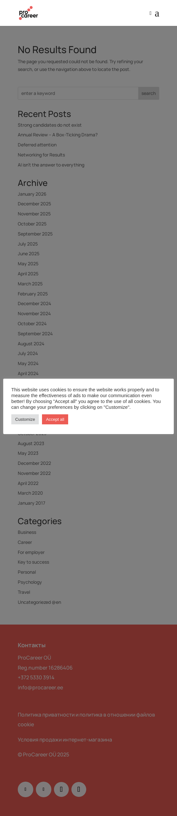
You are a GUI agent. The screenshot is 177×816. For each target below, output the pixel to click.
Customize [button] (25, 419)
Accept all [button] (55, 419)
